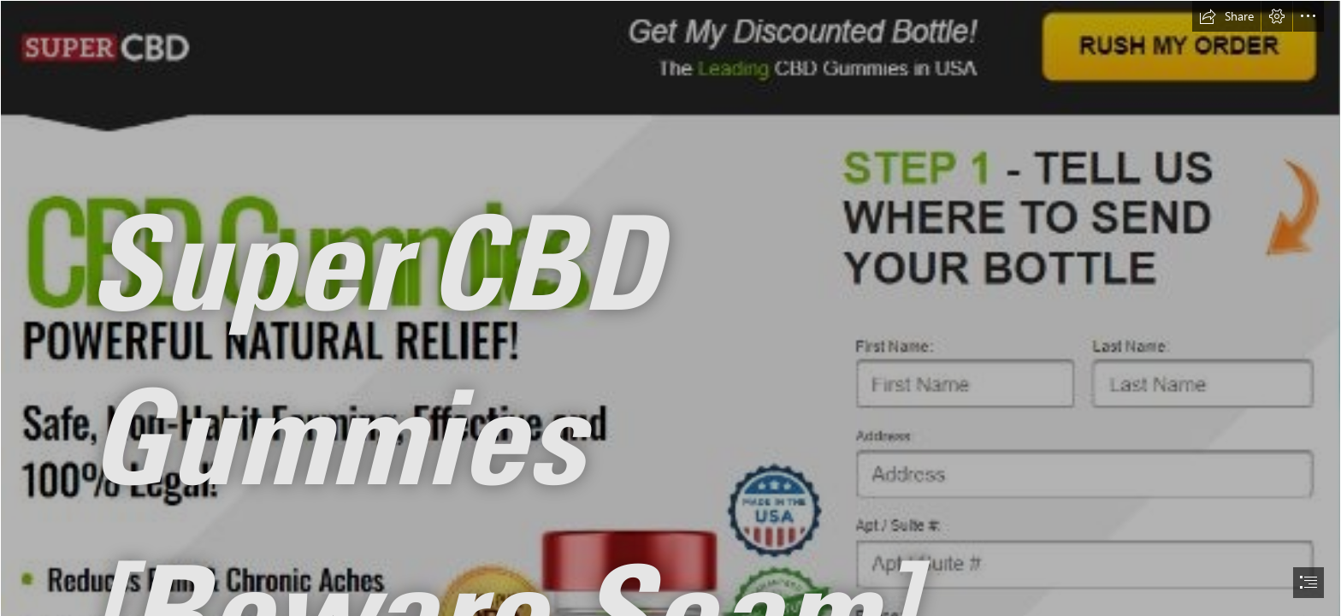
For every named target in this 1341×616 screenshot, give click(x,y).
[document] (670, 308)
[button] (1226, 16)
